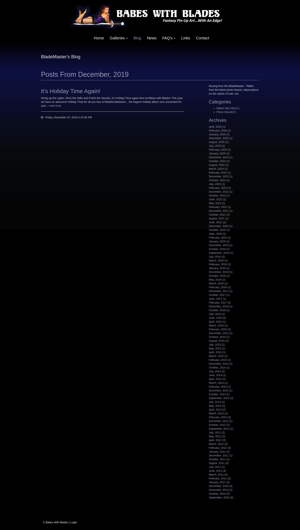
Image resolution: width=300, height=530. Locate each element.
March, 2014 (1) (218, 382)
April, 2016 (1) (217, 321)
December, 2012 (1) (221, 421)
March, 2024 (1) (218, 168)
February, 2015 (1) (220, 359)
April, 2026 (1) (217, 126)
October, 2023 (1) (219, 180)
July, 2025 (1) (217, 145)
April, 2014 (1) (217, 379)
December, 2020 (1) (221, 226)
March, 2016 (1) (218, 325)
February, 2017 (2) (220, 302)
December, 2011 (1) (221, 455)
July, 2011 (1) (217, 466)
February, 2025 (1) (220, 149)
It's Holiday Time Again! (70, 91)
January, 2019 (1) (219, 268)
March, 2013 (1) (218, 413)
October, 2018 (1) (219, 275)
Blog (137, 38)
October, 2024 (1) (219, 161)
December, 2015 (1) (221, 333)
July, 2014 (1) (217, 371)
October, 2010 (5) (219, 493)
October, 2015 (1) (219, 336)
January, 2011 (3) (219, 482)
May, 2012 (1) (217, 436)
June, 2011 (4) (217, 470)
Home (99, 38)
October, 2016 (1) (219, 310)
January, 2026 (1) (219, 134)
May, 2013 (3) (217, 405)
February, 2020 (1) (220, 237)
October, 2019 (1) (219, 249)
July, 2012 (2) (217, 432)
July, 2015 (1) (217, 344)
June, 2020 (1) (217, 233)
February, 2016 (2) (220, 329)
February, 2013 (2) (220, 417)
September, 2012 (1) (221, 428)
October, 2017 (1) (219, 294)
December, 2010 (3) (221, 486)
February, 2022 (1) (220, 207)
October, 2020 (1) (219, 229)
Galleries (119, 38)
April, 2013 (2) (217, 409)
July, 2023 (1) (217, 184)
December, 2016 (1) (221, 306)
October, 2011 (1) (219, 459)
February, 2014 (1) (220, 386)
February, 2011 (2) (220, 478)
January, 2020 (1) (219, 241)
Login (73, 522)
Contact (202, 38)
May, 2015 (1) (217, 348)
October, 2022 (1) (219, 195)
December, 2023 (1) (221, 176)
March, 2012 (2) (218, 444)
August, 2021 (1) (219, 218)
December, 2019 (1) (221, 245)
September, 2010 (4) (221, 497)
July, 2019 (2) (217, 256)
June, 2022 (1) (217, 199)
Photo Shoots (226, 112)
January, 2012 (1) (219, 451)
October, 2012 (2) (219, 424)
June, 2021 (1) (217, 222)
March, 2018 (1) (218, 283)
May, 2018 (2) (217, 279)
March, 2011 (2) (218, 474)
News (152, 38)
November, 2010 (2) (221, 489)
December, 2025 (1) (221, 138)
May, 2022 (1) (217, 203)
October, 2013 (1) (219, 394)
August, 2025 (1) (219, 142)
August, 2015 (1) (219, 340)
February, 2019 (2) (220, 264)
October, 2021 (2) (219, 214)
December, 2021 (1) (221, 210)
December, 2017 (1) (221, 291)
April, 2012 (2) (217, 440)
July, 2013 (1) (217, 401)
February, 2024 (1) (220, 172)
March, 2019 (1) (218, 260)
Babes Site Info (228, 108)
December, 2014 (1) (221, 363)
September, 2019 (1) (221, 252)
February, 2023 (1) (220, 187)
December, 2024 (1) (221, 157)
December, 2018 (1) (221, 272)
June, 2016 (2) (217, 317)
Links (185, 38)
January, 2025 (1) (219, 153)
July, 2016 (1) (217, 314)
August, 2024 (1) (219, 164)
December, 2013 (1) (221, 390)
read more (55, 105)
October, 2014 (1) (219, 367)
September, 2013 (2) (221, 398)
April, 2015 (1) (217, 352)
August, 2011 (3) (219, 463)
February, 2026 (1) (220, 130)
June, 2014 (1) (217, 375)
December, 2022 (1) (221, 191)
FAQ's (168, 38)
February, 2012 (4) (220, 447)
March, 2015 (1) (218, 356)
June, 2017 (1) (217, 298)
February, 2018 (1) (220, 287)
